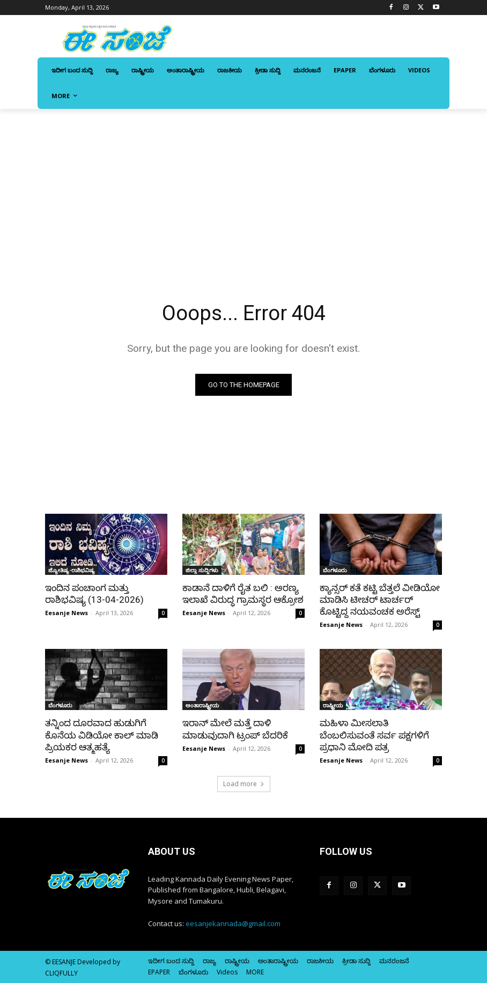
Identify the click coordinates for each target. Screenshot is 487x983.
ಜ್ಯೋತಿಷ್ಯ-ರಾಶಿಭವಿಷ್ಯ (71, 570)
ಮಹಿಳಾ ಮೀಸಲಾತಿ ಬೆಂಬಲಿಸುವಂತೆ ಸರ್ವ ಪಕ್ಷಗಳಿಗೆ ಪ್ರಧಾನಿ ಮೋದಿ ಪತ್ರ (374, 735)
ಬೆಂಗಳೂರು (335, 570)
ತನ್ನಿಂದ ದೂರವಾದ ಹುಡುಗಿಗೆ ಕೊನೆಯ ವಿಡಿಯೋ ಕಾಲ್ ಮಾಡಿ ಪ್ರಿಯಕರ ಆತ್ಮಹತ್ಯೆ (101, 735)
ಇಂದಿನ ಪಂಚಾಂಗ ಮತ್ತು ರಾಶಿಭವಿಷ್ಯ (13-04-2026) (94, 593)
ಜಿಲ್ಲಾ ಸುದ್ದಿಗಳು (202, 570)
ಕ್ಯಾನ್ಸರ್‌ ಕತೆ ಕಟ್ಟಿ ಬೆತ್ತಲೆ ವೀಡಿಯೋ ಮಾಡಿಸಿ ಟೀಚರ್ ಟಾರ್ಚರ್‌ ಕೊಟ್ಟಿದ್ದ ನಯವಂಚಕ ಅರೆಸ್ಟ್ (380, 599)
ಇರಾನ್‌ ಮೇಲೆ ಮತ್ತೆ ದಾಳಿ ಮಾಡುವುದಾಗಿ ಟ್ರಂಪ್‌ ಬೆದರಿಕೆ (235, 729)
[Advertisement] (243, 189)
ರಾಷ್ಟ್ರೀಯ (333, 705)
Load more (243, 783)
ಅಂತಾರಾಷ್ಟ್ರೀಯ (202, 705)
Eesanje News (66, 613)
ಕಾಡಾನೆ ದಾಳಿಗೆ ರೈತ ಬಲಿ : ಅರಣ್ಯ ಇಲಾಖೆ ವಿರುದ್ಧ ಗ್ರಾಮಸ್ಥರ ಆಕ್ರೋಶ (243, 593)
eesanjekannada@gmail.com (233, 923)
